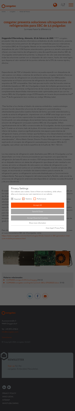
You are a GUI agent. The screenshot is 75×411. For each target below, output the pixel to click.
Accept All (37, 205)
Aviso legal (50, 228)
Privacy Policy (59, 228)
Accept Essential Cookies (37, 218)
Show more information (37, 223)
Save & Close (37, 211)
